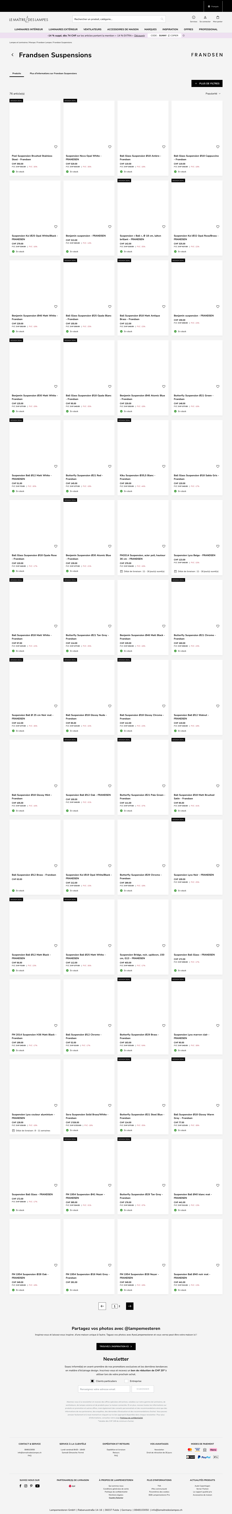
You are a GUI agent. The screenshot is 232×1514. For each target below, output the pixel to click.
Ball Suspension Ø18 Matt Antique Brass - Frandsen (140, 310)
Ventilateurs (92, 22)
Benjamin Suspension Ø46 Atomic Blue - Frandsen (142, 390)
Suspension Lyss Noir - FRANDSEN (194, 867)
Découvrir (139, 28)
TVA (159, 1478)
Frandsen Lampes (44, 35)
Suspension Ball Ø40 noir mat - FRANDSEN (192, 1268)
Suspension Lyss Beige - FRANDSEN (194, 548)
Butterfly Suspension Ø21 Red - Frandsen (84, 470)
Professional (208, 22)
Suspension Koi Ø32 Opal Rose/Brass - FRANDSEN (196, 230)
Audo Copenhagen (202, 1478)
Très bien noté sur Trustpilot (35, 2)
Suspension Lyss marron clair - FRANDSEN (191, 1029)
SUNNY (164, 28)
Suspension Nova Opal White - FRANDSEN (84, 150)
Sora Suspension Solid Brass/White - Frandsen (87, 1109)
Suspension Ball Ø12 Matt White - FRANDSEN (32, 470)
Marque (32, 35)
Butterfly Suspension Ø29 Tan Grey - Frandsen (141, 1189)
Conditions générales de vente (116, 1481)
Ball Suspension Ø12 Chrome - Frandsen (84, 1029)
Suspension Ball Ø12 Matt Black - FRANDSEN (31, 949)
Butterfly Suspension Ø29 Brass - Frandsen (139, 1029)
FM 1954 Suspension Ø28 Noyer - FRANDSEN (139, 1268)
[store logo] (28, 12)
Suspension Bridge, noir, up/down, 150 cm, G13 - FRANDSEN (142, 949)
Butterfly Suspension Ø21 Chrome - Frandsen (195, 629)
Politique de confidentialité (131, 1410)
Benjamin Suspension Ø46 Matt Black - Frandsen (142, 629)
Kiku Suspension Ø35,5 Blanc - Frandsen (137, 470)
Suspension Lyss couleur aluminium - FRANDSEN (33, 1109)
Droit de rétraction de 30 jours (159, 1445)
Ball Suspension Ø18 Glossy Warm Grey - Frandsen (194, 1109)
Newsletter (159, 1442)
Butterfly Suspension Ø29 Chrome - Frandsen (141, 869)
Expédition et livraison (116, 1442)
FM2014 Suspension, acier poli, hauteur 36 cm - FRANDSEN (142, 549)
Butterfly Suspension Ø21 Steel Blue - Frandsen (142, 1109)
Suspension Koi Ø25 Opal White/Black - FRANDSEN (35, 230)
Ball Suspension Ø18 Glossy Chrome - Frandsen (142, 709)
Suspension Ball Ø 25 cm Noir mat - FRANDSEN (32, 709)
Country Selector (116, 1490)
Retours (116, 1445)
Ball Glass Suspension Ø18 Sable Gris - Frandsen (196, 470)
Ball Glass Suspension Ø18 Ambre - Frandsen (140, 150)
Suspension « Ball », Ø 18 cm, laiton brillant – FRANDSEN (140, 230)
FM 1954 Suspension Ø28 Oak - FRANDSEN (30, 1268)
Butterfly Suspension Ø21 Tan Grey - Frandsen (87, 629)
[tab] (19, 76)
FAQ (29, 1448)
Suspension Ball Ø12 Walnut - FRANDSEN (191, 709)
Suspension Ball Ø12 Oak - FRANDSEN (88, 787)
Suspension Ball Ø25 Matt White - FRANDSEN (86, 949)
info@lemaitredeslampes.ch (29, 1445)
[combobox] (119, 12)
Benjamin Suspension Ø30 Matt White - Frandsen (35, 390)
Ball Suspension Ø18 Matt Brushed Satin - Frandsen (194, 789)
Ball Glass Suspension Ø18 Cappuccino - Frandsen (196, 150)
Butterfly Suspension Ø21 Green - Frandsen (194, 390)
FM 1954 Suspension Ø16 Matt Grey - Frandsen (88, 1268)
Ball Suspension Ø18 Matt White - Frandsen (32, 629)
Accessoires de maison (202, 1487)
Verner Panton (202, 1481)
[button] (56, 140)
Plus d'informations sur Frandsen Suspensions (53, 66)
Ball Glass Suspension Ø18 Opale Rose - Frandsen (34, 549)
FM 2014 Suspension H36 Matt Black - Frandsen (34, 1029)
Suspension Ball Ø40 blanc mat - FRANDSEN (193, 1189)
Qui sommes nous (116, 1478)
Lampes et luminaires (18, 35)
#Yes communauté (159, 1481)
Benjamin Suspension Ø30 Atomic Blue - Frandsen (88, 549)
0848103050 (29, 1442)
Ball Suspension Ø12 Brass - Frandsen (34, 867)
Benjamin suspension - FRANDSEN (86, 228)
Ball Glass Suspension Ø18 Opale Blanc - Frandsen (88, 390)
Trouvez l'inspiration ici (114, 1339)
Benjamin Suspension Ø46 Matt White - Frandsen (35, 310)
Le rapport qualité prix (202, 1484)
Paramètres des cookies (159, 1484)
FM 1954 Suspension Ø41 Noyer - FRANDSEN (85, 1189)
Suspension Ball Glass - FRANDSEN (194, 947)
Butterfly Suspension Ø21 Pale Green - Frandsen (142, 789)
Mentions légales (116, 1487)
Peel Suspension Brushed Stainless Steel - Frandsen (32, 150)
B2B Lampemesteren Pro (159, 1487)
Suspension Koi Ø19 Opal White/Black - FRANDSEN (89, 869)
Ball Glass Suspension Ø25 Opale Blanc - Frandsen (88, 310)
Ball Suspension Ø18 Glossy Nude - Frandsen (86, 709)
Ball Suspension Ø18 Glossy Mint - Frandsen (32, 789)
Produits (16, 66)
